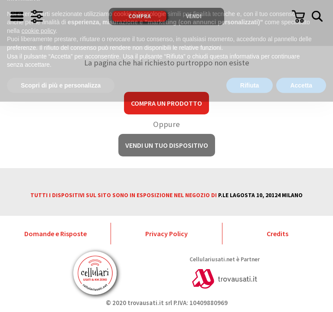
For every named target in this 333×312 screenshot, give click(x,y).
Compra (139, 16)
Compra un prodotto (166, 103)
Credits (277, 233)
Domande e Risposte (55, 233)
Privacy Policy (166, 233)
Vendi (194, 16)
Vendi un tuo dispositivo (166, 145)
